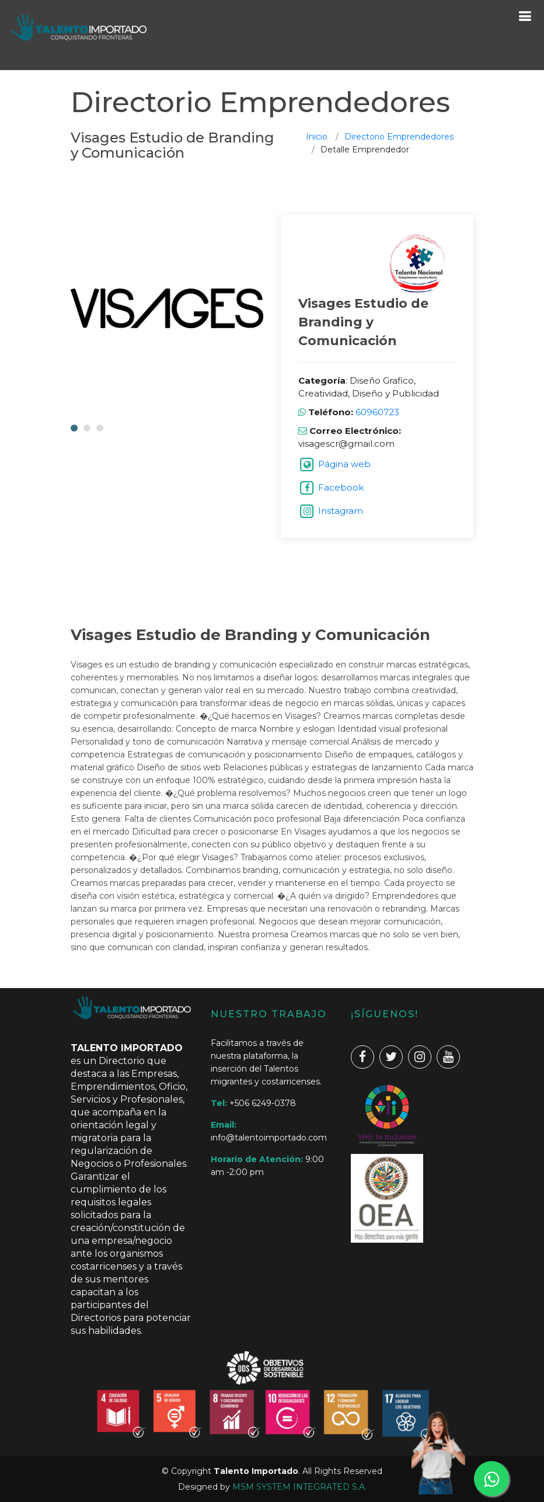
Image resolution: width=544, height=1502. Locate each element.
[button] (74, 428)
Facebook (341, 487)
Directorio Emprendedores (399, 136)
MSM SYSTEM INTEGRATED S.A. (299, 1487)
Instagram (340, 510)
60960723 (376, 412)
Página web (344, 464)
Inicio (316, 136)
